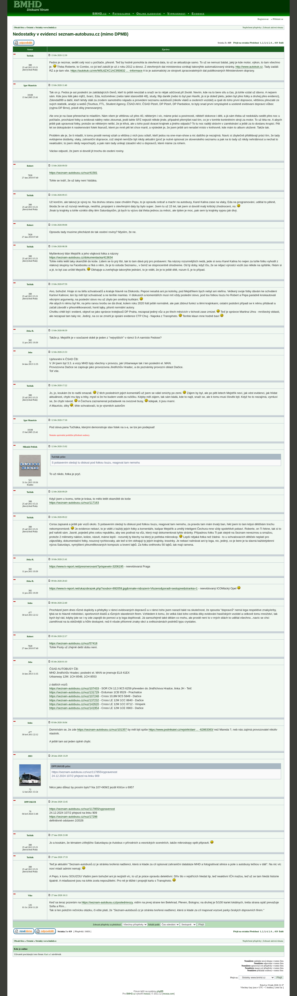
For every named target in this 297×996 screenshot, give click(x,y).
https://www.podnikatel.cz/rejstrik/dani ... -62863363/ (181, 729)
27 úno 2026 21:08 (58, 835)
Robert (30, 166)
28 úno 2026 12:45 (58, 802)
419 (276, 43)
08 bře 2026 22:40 (57, 603)
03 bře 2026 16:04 (57, 722)
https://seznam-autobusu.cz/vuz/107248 (74, 696)
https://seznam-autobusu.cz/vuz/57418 (73, 643)
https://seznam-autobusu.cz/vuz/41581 (73, 172)
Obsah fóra (19, 27)
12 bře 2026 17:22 (57, 385)
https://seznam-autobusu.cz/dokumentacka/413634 (81, 257)
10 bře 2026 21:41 (57, 559)
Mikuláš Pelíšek (30, 447)
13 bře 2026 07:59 (57, 284)
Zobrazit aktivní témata (273, 27)
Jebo (30, 352)
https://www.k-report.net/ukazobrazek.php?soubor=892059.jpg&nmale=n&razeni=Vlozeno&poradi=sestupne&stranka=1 (123, 588)
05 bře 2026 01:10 (57, 661)
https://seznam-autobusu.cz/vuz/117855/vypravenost (82, 808)
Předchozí (254, 43)
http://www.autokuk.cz (249, 66)
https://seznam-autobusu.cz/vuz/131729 (74, 692)
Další (281, 43)
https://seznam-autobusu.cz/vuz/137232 (74, 700)
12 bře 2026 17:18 (57, 420)
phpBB (160, 991)
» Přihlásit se (277, 19)
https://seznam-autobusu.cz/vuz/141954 (74, 708)
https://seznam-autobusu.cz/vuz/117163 (74, 502)
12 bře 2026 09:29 (57, 491)
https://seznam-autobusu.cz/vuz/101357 (102, 729)
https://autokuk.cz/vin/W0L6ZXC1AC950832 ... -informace (106, 70)
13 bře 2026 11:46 (57, 85)
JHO (30, 756)
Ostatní (29, 27)
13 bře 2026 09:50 (57, 165)
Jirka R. (30, 331)
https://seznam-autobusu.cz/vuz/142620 (74, 704)
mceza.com (168, 994)
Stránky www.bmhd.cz (45, 27)
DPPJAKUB (30, 802)
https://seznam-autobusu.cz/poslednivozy (107, 902)
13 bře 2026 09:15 (57, 195)
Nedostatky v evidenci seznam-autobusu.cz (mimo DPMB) (70, 34)
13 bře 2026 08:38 (57, 246)
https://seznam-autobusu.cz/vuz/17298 (73, 816)
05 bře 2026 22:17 (57, 636)
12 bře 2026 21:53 (57, 352)
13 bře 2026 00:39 (57, 330)
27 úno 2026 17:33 (58, 857)
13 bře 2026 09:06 (57, 225)
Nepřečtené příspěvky (252, 27)
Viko (30, 895)
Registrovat (263, 19)
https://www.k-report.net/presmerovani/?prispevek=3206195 (86, 566)
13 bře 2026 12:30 (57, 55)
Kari (46, 954)
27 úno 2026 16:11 (57, 895)
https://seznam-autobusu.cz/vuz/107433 (74, 688)
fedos (30, 603)
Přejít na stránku (241, 43)
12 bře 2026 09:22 (57, 517)
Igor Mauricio (30, 85)
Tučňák (30, 56)
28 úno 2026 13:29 (58, 756)
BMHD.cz (131, 994)
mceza (147, 994)
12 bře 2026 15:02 (57, 446)
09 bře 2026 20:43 (57, 581)
